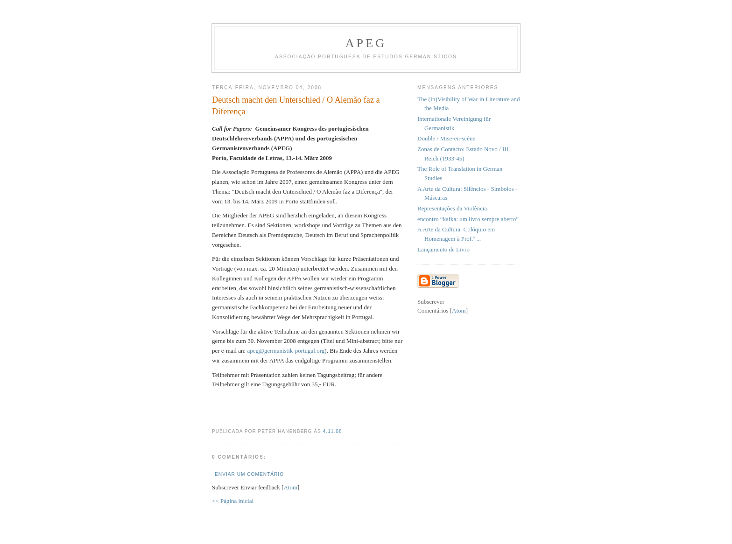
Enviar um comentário (249, 474)
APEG (366, 43)
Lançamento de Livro (443, 249)
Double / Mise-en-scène (446, 138)
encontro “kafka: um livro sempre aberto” (468, 219)
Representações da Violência (452, 208)
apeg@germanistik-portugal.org (285, 350)
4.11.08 (332, 431)
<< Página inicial (232, 500)
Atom (290, 487)
